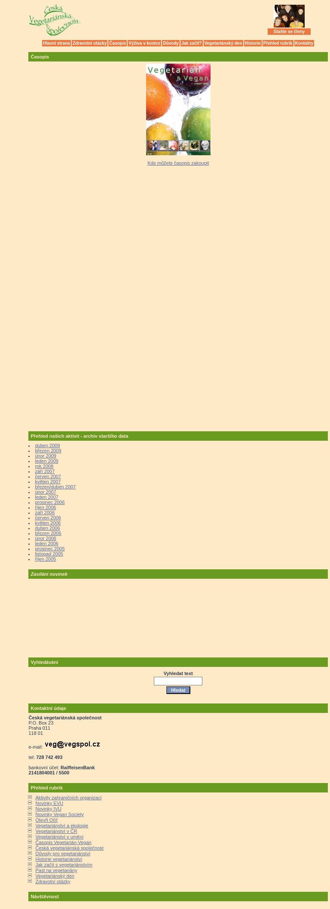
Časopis (117, 43)
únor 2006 (45, 538)
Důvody (171, 43)
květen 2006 (48, 522)
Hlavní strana (56, 43)
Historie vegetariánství (58, 859)
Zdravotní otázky (90, 43)
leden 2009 (46, 461)
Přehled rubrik (278, 43)
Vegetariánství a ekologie (61, 825)
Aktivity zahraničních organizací (68, 797)
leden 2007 (46, 497)
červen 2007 (48, 476)
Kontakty (304, 43)
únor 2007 (45, 491)
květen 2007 (48, 481)
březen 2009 (48, 450)
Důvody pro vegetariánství (62, 853)
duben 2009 (47, 445)
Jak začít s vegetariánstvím (63, 864)
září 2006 (45, 512)
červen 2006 (48, 517)
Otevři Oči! (46, 820)
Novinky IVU (48, 808)
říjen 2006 (45, 507)
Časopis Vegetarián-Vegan (63, 842)
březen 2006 (48, 533)
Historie (253, 43)
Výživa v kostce (144, 43)
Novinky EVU (49, 803)
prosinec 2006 (49, 502)
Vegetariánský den (223, 43)
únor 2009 (45, 455)
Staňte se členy (289, 31)
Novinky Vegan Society (59, 814)
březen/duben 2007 (55, 486)
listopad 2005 (49, 553)
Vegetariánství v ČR (56, 831)
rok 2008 (44, 466)
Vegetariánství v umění (59, 836)
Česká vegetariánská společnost (69, 848)
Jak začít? (191, 43)
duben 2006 (47, 528)
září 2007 (45, 471)
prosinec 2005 (49, 548)
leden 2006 (46, 543)
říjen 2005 (45, 559)
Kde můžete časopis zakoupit (178, 163)
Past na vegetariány (56, 870)
